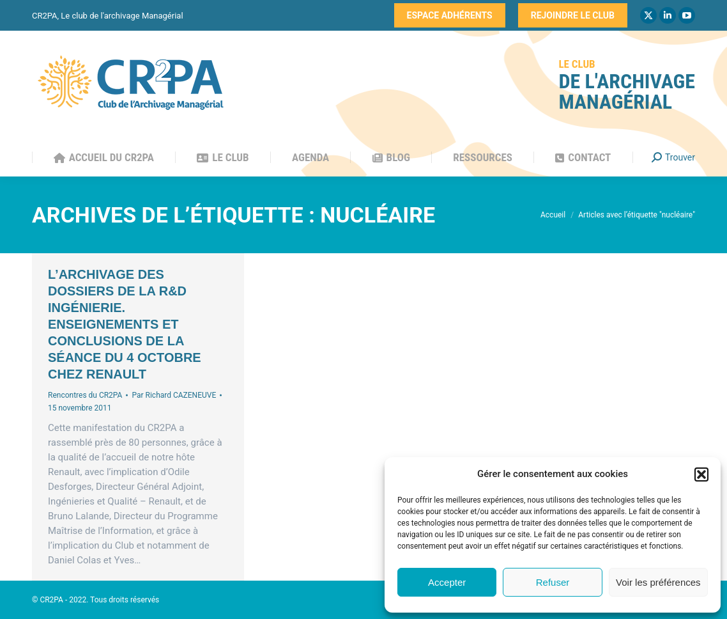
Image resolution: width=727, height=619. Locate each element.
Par (174, 395)
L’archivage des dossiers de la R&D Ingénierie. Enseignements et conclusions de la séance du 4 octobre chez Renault (124, 324)
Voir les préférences (658, 582)
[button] (701, 474)
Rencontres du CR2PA (85, 395)
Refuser (553, 582)
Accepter (447, 582)
